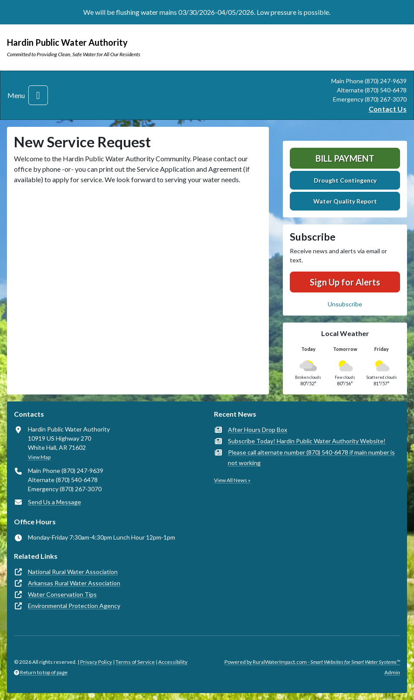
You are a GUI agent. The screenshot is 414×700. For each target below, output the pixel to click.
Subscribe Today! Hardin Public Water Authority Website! (307, 441)
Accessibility (172, 662)
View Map (39, 457)
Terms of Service (135, 662)
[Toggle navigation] (38, 95)
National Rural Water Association (73, 571)
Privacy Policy (96, 662)
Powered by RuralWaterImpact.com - (312, 662)
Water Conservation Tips (62, 594)
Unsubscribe (345, 304)
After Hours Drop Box (257, 429)
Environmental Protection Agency (74, 605)
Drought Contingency (345, 180)
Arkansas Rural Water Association (74, 583)
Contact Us (388, 109)
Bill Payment (345, 158)
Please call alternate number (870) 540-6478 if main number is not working (311, 457)
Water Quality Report (345, 201)
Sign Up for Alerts (345, 282)
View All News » (232, 480)
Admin (392, 672)
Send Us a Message (54, 502)
